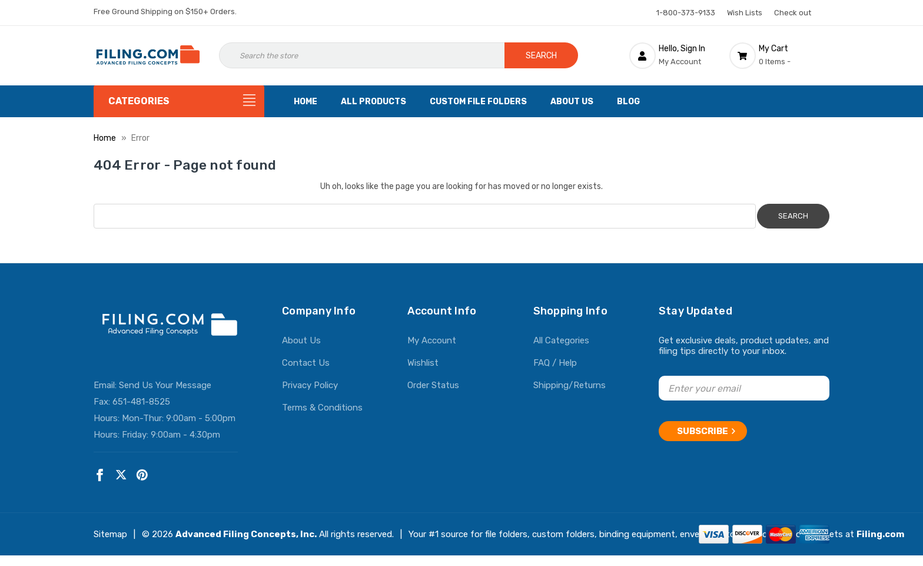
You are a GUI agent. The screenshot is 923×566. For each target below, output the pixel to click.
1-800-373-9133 (685, 12)
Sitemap (110, 534)
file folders (506, 534)
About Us (571, 102)
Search (541, 56)
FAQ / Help (555, 363)
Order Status (433, 385)
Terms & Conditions (322, 407)
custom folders (563, 534)
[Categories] (179, 101)
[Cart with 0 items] (779, 55)
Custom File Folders (478, 102)
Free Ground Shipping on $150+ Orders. (165, 11)
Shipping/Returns (569, 385)
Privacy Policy (310, 385)
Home (305, 102)
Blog (628, 102)
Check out (792, 12)
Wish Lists (744, 12)
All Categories (561, 340)
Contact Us (306, 363)
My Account (431, 340)
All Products (373, 102)
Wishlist (423, 363)
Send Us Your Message (165, 385)
